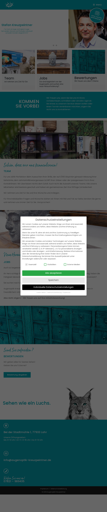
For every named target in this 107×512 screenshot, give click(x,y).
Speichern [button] (53, 277)
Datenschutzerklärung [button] (54, 289)
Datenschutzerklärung (31, 253)
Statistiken (50, 261)
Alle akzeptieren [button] (53, 269)
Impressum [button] (66, 289)
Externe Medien (72, 261)
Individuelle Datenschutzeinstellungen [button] (54, 284)
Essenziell (30, 261)
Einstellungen (27, 255)
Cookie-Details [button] (41, 289)
